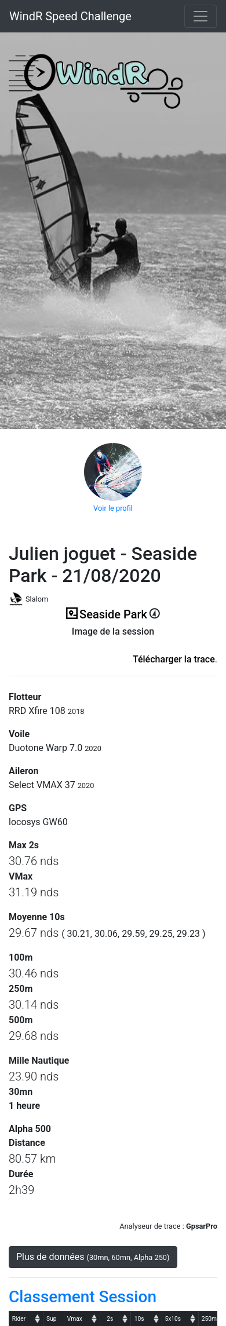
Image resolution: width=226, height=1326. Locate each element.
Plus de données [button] (93, 1256)
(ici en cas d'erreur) (113, 646)
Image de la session (113, 631)
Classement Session (82, 1296)
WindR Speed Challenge (70, 16)
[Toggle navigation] (200, 16)
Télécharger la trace (174, 659)
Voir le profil (113, 508)
